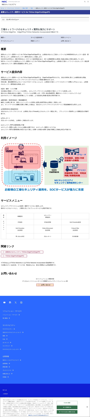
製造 (32, 8)
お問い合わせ (65, 41)
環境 (4, 336)
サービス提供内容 (36, 37)
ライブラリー (6, 346)
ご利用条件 (5, 393)
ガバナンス (6, 342)
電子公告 (5, 390)
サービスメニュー (6, 41)
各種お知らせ (6, 373)
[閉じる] (87, 408)
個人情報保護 (6, 397)
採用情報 (5, 363)
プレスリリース (7, 370)
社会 (4, 339)
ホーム (2, 8)
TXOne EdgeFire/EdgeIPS (14, 256)
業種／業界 (25, 8)
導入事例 (5, 318)
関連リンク (34, 41)
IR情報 (4, 377)
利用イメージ (65, 37)
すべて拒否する (67, 408)
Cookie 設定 (67, 403)
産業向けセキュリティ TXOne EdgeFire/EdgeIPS (22, 252)
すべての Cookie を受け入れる (67, 412)
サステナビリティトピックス (11, 349)
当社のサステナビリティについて (12, 332)
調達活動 (5, 367)
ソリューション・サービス (13, 8)
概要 (2, 37)
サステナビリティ (7, 329)
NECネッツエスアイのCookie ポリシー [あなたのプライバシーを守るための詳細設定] (38, 416)
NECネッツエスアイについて (11, 360)
